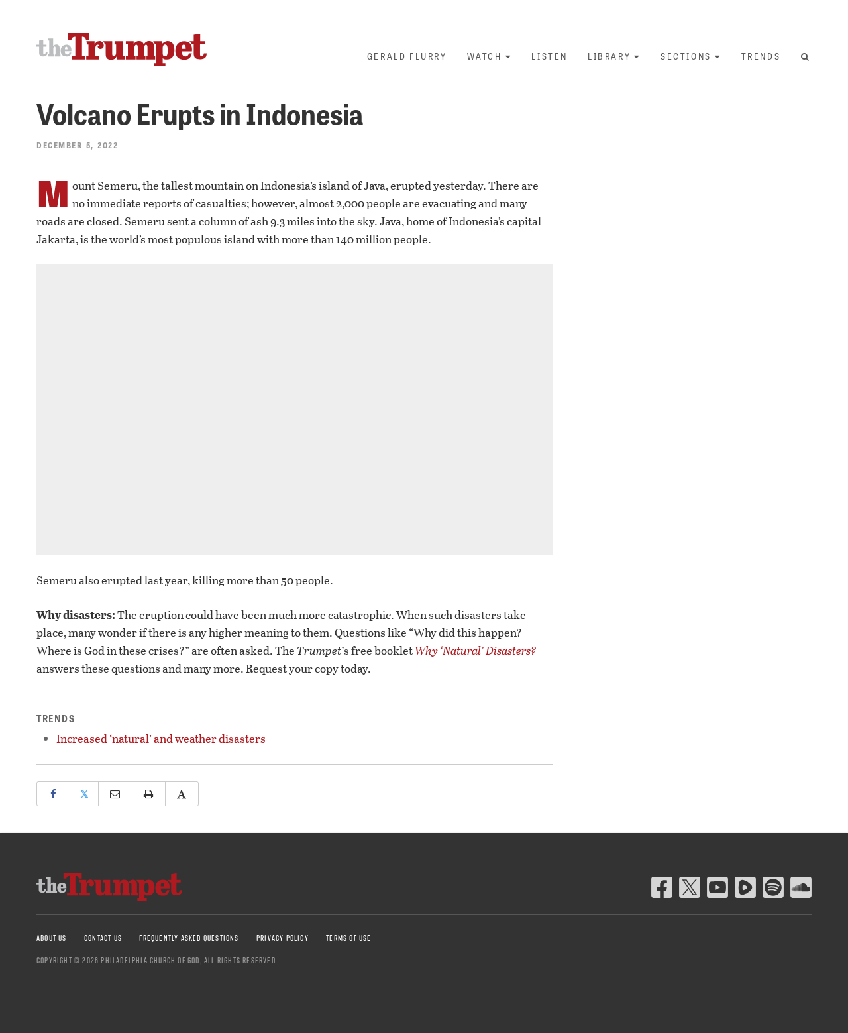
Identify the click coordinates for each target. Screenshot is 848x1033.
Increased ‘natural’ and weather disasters (161, 738)
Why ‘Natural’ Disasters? (476, 650)
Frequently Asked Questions (188, 938)
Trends (761, 56)
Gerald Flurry (407, 56)
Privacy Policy (282, 938)
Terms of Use (348, 938)
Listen (549, 56)
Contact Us (103, 938)
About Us (51, 938)
